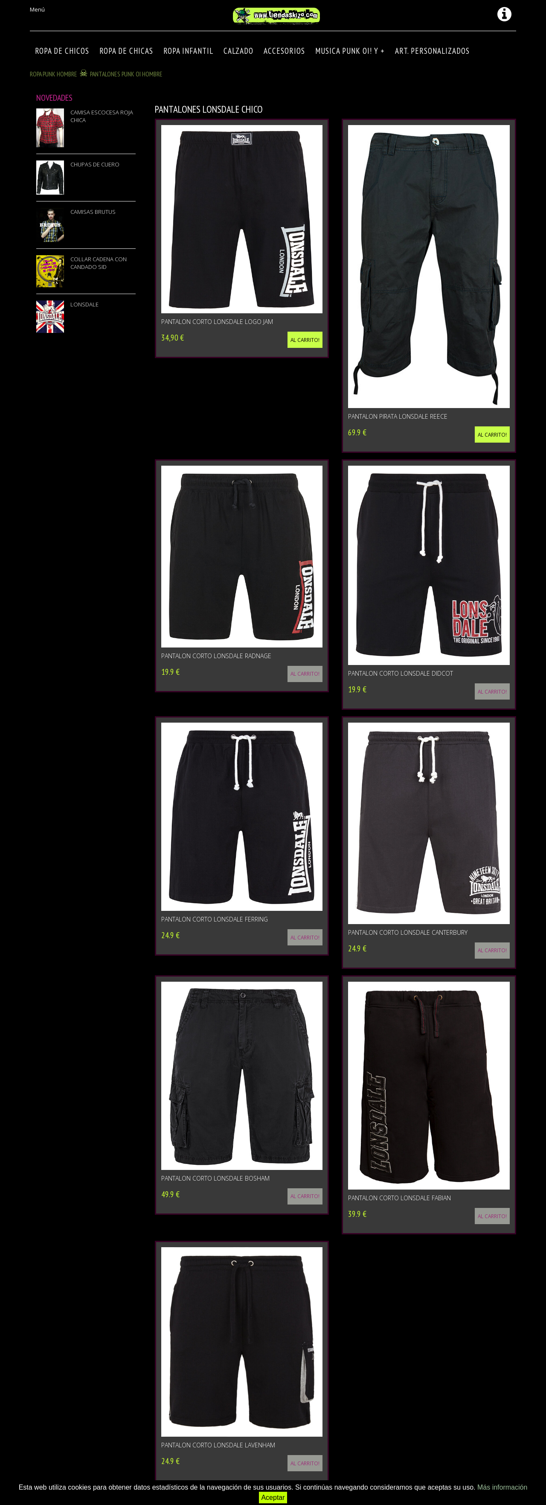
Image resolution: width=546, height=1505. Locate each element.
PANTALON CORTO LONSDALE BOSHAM (215, 1178)
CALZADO (238, 51)
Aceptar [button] (273, 1497)
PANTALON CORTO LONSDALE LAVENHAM (218, 1445)
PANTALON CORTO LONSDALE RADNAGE (216, 656)
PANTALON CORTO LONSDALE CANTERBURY (408, 932)
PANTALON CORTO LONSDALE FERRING (214, 919)
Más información (502, 1487)
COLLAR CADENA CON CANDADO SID (98, 263)
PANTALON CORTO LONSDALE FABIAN (399, 1198)
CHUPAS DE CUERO (94, 164)
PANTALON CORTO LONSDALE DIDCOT (400, 673)
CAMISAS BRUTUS (93, 212)
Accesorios (284, 51)
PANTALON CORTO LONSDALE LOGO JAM (217, 322)
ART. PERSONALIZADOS (432, 51)
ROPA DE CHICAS (126, 51)
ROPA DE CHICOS (62, 51)
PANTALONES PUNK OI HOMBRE (126, 74)
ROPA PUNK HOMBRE (53, 74)
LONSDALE (84, 304)
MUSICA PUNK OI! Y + (350, 51)
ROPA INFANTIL (188, 51)
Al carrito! (304, 339)
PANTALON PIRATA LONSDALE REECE (397, 416)
